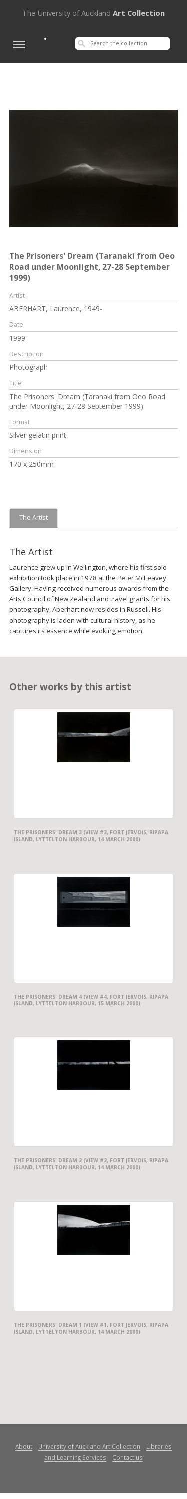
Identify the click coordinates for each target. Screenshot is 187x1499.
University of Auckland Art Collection (89, 1446)
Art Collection (93, 13)
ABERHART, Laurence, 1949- (55, 308)
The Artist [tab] (33, 517)
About (23, 1446)
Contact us (127, 1457)
